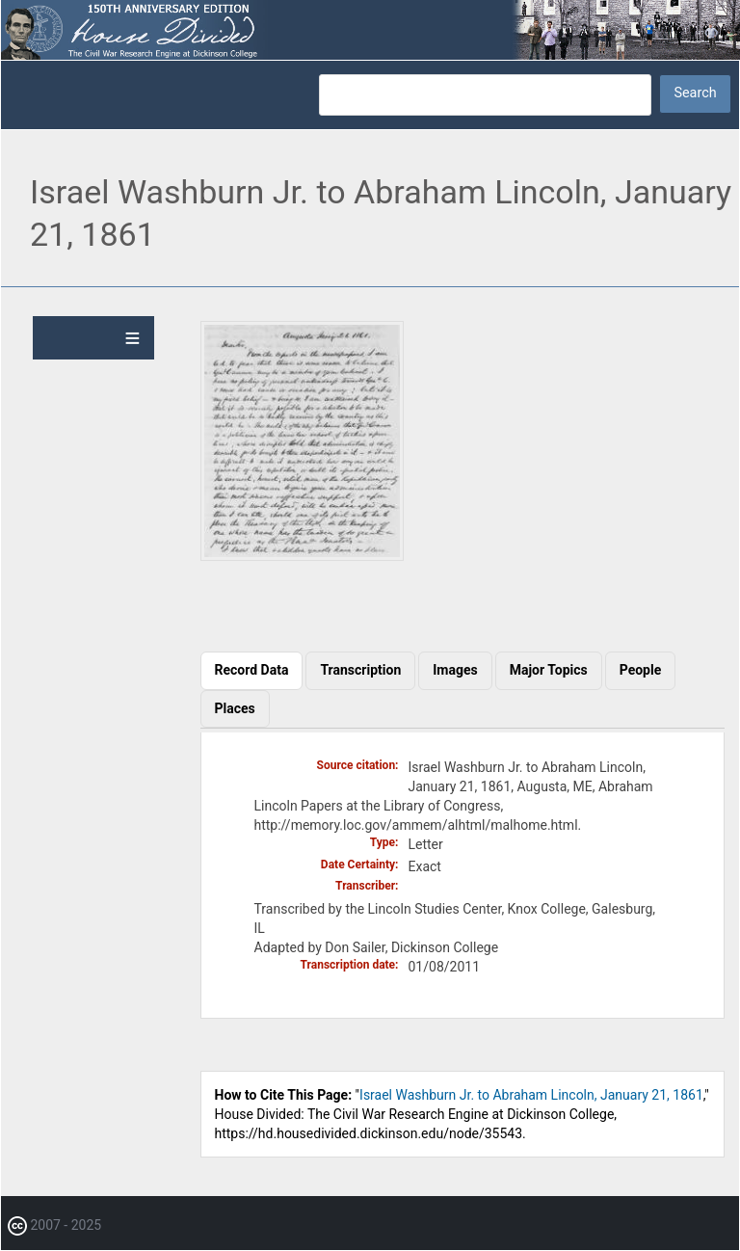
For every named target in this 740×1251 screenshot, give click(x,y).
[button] (302, 556)
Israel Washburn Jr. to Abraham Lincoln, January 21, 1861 (531, 1095)
